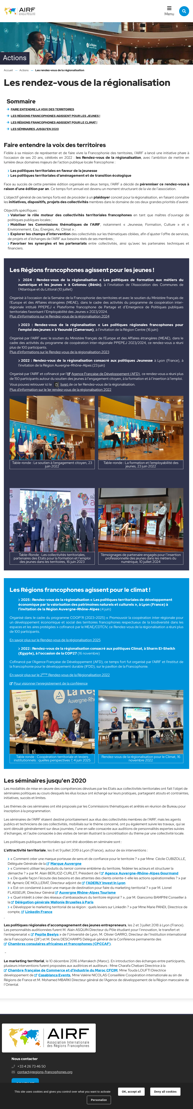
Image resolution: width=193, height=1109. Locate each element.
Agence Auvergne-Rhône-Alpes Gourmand (141, 873)
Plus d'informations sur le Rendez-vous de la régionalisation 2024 (59, 316)
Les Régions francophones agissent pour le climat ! (54, 122)
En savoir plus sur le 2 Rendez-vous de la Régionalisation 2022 (60, 675)
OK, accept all (131, 1091)
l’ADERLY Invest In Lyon (105, 883)
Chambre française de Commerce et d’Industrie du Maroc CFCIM (62, 970)
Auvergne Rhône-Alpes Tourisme (87, 892)
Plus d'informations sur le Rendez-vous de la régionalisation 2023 (59, 352)
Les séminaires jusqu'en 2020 (35, 129)
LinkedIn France (38, 912)
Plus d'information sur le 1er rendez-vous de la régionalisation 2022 (60, 389)
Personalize (99, 1099)
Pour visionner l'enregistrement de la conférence (51, 683)
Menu (169, 13)
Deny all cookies (165, 1091)
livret (64, 384)
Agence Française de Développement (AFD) (105, 374)
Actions (24, 70)
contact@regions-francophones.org (44, 1072)
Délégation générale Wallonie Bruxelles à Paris (54, 902)
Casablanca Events (54, 975)
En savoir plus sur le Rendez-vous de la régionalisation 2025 (55, 640)
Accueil (8, 70)
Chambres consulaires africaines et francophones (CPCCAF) (59, 944)
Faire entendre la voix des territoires (42, 109)
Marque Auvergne (65, 863)
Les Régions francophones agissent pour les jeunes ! (55, 116)
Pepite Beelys (47, 934)
